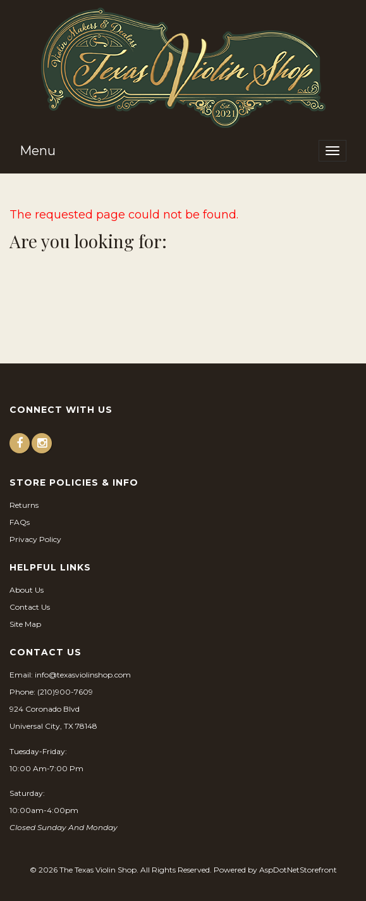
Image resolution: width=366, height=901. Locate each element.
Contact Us (29, 607)
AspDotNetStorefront (298, 869)
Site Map (25, 624)
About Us (26, 590)
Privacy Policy (35, 539)
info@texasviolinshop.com (83, 674)
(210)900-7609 (65, 691)
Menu (38, 150)
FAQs (19, 522)
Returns (24, 505)
